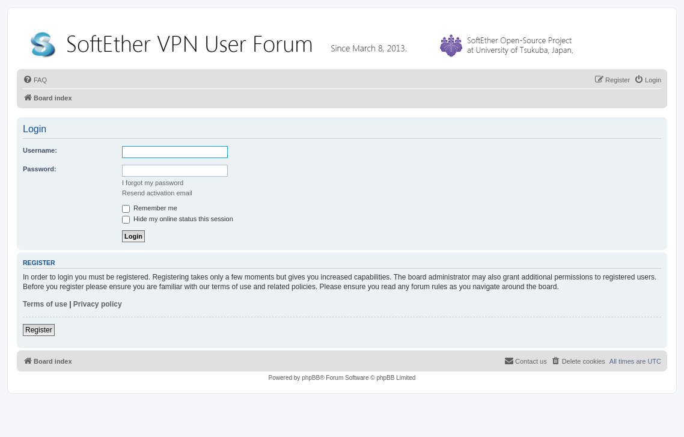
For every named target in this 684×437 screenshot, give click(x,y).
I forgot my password (152, 182)
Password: (39, 169)
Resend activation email (157, 193)
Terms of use (45, 304)
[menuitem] (35, 80)
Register (38, 330)
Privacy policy (97, 304)
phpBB (311, 377)
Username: (40, 150)
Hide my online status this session (177, 218)
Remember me (149, 208)
